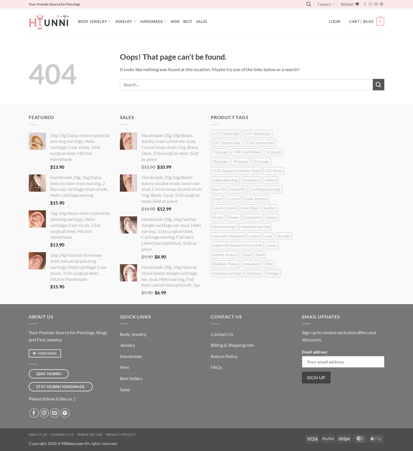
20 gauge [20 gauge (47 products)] (241, 161)
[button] (308, 4)
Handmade (153, 21)
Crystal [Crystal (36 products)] (233, 199)
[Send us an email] (376, 4)
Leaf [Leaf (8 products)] (268, 236)
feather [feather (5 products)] (270, 208)
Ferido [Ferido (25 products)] (218, 217)
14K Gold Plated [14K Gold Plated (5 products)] (246, 152)
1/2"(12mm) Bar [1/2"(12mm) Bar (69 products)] (226, 133)
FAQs (216, 367)
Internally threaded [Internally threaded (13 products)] (228, 236)
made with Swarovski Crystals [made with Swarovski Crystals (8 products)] (237, 245)
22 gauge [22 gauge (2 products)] (261, 161)
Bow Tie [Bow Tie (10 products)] (219, 189)
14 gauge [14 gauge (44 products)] (220, 152)
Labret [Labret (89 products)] (254, 236)
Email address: (315, 351)
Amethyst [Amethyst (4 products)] (251, 180)
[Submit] (378, 84)
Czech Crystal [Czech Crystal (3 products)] (224, 208)
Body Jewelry (94, 21)
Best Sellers (131, 378)
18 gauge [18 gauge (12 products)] (220, 161)
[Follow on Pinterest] (381, 4)
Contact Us (222, 334)
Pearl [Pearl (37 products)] (260, 254)
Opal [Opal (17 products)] (247, 254)
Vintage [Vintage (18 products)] (272, 273)
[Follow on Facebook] (365, 4)
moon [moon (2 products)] (271, 245)
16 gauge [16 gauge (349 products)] (273, 152)
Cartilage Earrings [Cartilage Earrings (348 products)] (265, 189)
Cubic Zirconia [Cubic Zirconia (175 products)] (256, 199)
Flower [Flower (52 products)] (233, 217)
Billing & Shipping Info (232, 345)
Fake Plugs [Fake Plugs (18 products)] (249, 208)
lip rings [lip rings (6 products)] (284, 236)
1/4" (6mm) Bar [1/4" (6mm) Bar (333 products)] (258, 133)
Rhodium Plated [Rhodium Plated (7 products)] (225, 264)
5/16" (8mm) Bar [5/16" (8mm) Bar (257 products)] (260, 143)
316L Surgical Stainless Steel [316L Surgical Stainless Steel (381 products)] (236, 170)
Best (187, 21)
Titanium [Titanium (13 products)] (253, 273)
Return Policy (224, 356)
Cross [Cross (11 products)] (217, 199)
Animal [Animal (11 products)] (270, 180)
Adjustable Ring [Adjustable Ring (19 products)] (225, 180)
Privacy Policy (121, 434)
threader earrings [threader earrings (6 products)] (227, 273)
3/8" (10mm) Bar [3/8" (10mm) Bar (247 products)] (227, 143)
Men (175, 21)
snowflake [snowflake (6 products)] (251, 264)
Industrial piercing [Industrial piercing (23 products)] (255, 226)
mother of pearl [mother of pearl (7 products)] (225, 254)
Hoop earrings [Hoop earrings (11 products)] (224, 226)
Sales (201, 21)
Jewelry (125, 21)
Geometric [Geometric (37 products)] (253, 217)
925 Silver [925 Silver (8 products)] (273, 170)
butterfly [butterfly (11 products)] (238, 189)
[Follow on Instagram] (370, 4)
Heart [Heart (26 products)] (272, 217)
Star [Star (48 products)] (269, 264)
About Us (38, 434)
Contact (325, 4)
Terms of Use (89, 434)
